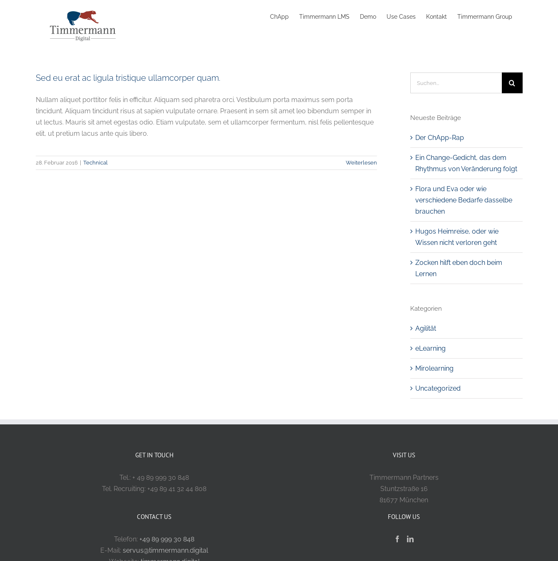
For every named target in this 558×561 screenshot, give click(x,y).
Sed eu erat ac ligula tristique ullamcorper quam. (128, 78)
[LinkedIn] (410, 539)
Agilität (425, 328)
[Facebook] (397, 539)
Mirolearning (434, 368)
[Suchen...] (455, 82)
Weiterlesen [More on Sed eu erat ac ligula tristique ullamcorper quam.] (361, 163)
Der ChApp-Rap (439, 138)
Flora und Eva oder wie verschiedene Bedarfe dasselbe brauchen (463, 200)
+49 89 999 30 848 (166, 539)
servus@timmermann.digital (165, 550)
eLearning (430, 348)
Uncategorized (438, 388)
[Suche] (512, 82)
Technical (95, 163)
